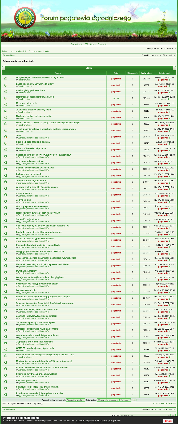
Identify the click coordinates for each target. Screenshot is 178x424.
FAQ (86, 44)
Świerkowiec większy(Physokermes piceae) (37, 284)
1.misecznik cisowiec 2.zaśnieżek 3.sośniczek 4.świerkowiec (46, 258)
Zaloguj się (102, 44)
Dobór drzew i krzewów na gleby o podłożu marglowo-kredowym (48, 122)
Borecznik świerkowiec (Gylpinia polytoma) (37, 329)
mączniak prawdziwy (26, 380)
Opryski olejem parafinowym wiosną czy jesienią (40, 77)
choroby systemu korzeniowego (32, 206)
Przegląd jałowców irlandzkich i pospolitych (38, 245)
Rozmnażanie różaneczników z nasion (35, 97)
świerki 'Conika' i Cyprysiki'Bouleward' (35, 238)
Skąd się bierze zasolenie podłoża (33, 142)
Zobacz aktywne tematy (39, 51)
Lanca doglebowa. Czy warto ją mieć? (35, 84)
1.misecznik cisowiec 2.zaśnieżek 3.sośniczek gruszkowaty (45, 303)
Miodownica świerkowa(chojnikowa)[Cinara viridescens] (44, 361)
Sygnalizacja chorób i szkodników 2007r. (33, 138)
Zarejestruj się (77, 44)
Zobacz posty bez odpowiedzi (14, 51)
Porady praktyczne (25, 80)
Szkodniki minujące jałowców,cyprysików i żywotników (43, 155)
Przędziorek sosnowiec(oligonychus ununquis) (39, 393)
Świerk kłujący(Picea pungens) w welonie (36, 374)
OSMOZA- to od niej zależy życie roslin (35, 348)
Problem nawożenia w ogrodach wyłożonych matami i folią (45, 354)
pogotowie (116, 79)
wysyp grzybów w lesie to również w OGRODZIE (40, 251)
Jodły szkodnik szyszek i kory (31, 180)
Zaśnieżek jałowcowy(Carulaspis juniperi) (36, 316)
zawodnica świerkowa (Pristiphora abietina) (37, 335)
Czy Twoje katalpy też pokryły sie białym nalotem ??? (42, 226)
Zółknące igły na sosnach (28, 174)
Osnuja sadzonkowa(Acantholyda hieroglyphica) (40, 277)
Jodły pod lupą (23, 200)
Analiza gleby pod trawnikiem (30, 90)
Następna (172, 403)
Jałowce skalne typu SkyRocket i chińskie (37, 187)
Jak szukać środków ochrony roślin (33, 110)
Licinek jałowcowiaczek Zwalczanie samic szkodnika (42, 367)
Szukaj (93, 44)
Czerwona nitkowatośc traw (29, 161)
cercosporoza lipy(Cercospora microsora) (37, 309)
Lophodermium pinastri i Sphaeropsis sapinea (39, 232)
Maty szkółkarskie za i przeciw (31, 148)
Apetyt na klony (24, 193)
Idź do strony (158, 403)
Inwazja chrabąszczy (26, 271)
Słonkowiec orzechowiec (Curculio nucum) (37, 387)
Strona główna (9, 55)
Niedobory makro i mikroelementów (33, 116)
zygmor (116, 98)
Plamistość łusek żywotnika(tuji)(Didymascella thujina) (43, 296)
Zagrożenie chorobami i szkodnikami (34, 342)
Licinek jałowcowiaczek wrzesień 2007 (35, 168)
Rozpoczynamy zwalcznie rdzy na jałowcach (38, 213)
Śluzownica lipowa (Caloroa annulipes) (35, 322)
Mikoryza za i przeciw (26, 103)
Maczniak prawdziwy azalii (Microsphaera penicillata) (42, 264)
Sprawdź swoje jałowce (27, 219)
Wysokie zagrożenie (26, 290)
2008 (18, 135)
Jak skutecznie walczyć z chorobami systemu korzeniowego (46, 129)
